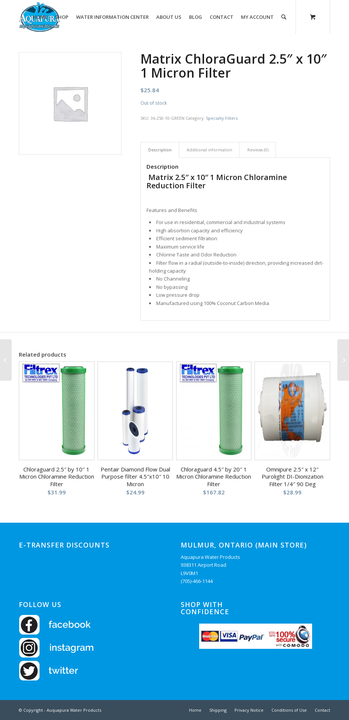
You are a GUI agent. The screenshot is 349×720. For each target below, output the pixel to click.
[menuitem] (40, 17)
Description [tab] (160, 150)
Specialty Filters (222, 118)
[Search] (283, 17)
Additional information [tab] (209, 150)
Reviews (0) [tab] (257, 150)
